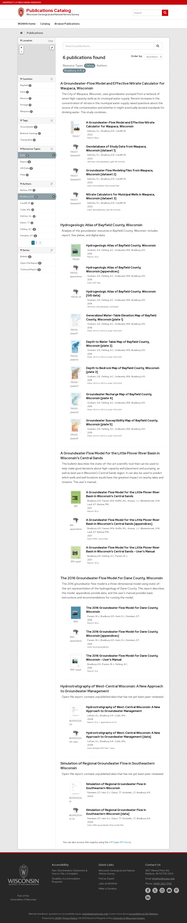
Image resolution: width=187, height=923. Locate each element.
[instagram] (162, 890)
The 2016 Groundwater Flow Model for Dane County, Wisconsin (111, 578)
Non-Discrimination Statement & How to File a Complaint (69, 872)
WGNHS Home (27, 23)
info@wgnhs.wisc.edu (163, 878)
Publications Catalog (48, 10)
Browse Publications (67, 23)
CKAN (58, 918)
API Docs (124, 842)
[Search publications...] (108, 45)
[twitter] (155, 890)
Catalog (45, 23)
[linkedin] (148, 897)
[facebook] (148, 890)
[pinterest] (176, 890)
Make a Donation (108, 888)
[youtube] (169, 890)
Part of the (23, 897)
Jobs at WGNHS (108, 883)
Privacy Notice (70, 918)
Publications (35, 33)
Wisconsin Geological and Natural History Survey (117, 872)
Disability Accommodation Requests (66, 880)
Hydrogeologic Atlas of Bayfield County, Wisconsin (101, 225)
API (111, 842)
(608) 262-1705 (162, 883)
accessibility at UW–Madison (143, 913)
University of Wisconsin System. (129, 918)
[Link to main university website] (23, 885)
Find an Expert (106, 878)
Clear (50, 40)
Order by (136, 56)
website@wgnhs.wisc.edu (95, 913)
